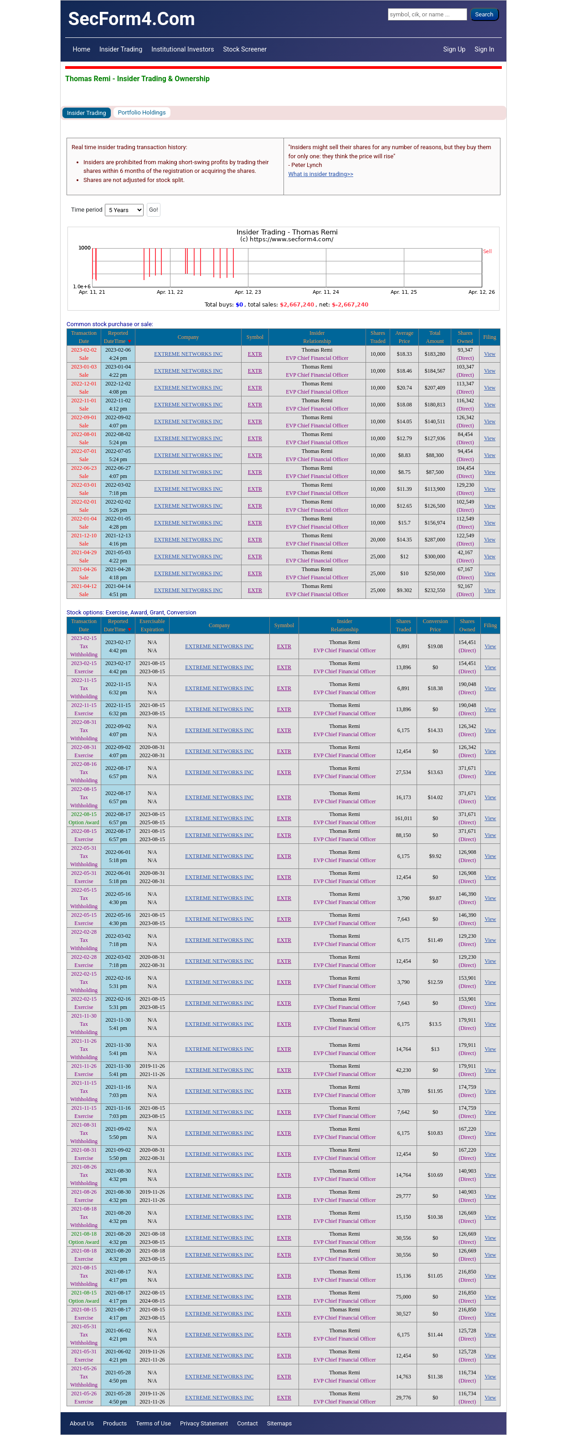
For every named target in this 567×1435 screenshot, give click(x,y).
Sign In (484, 49)
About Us (82, 1423)
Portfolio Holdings (142, 112)
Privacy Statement (204, 1423)
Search (484, 14)
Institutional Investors (182, 49)
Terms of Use (153, 1423)
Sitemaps (279, 1423)
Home (81, 49)
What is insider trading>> (321, 174)
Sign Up (454, 49)
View (489, 354)
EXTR (255, 354)
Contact (247, 1423)
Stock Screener (245, 49)
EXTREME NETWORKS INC (188, 354)
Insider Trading (120, 49)
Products (115, 1423)
